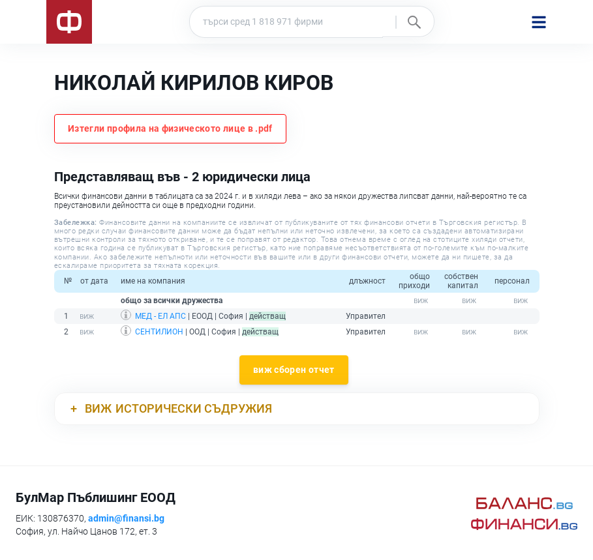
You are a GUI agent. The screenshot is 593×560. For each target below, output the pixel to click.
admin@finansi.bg (126, 518)
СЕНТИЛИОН (159, 331)
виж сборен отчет (294, 369)
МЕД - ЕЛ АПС (160, 316)
